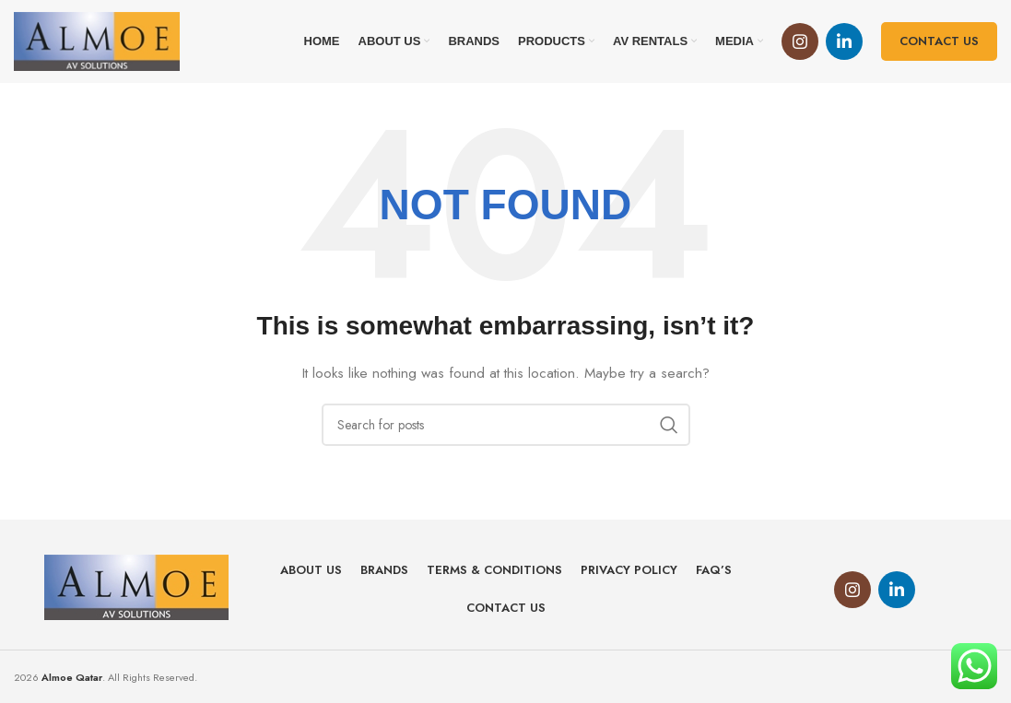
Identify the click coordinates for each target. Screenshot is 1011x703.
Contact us (939, 41)
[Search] (506, 425)
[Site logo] (97, 39)
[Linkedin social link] (844, 41)
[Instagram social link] (800, 41)
